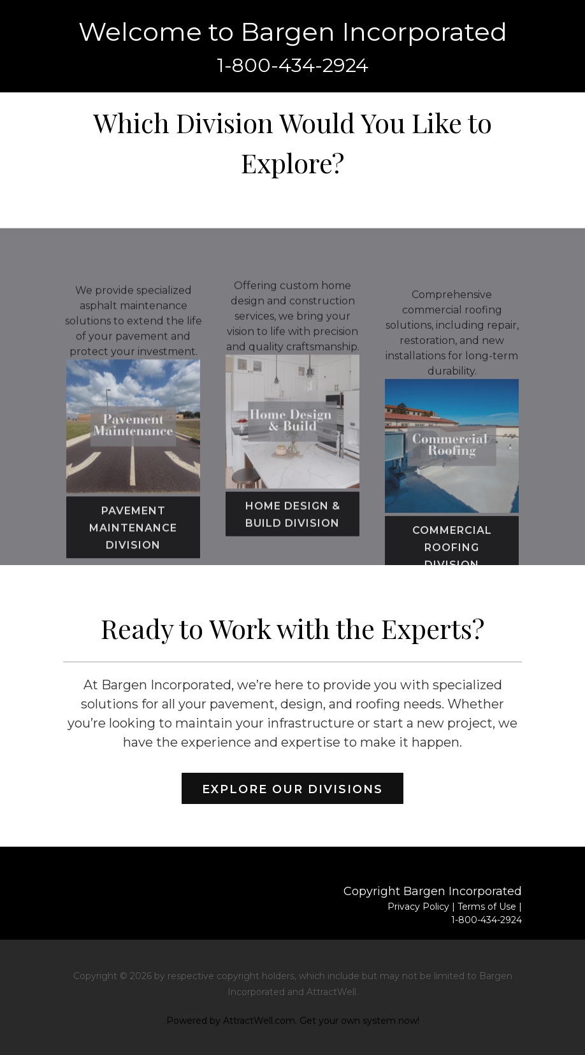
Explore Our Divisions (292, 789)
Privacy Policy (418, 906)
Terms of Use (487, 906)
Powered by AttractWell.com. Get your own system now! (292, 1020)
